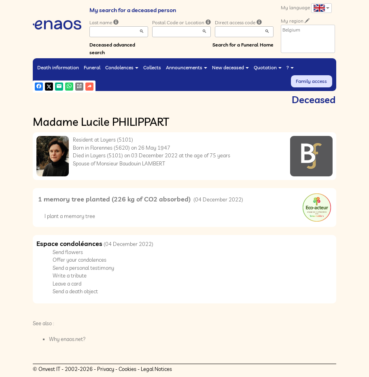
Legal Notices (156, 369)
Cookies (127, 369)
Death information (58, 67)
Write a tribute (70, 275)
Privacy (105, 369)
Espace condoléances (69, 243)
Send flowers (68, 252)
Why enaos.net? (67, 339)
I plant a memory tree (70, 216)
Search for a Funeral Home (243, 45)
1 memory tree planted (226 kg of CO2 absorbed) (115, 199)
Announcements (186, 67)
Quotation (268, 67)
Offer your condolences (79, 259)
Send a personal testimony (83, 268)
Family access (311, 81)
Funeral (92, 67)
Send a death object (75, 291)
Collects (152, 67)
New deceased (230, 67)
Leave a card (67, 283)
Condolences (121, 67)
